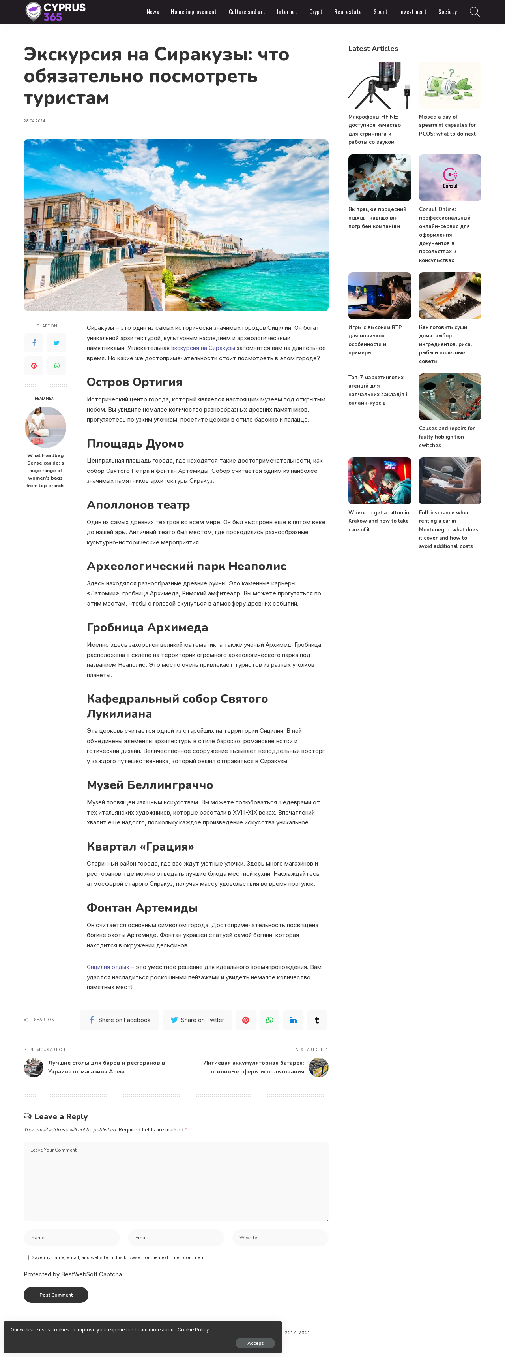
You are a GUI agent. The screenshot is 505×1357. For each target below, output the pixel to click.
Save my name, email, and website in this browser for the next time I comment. (119, 1271)
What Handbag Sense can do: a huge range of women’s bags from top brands (45, 470)
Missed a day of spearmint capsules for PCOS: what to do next (447, 125)
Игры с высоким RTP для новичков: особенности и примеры (379, 336)
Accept (97, 1340)
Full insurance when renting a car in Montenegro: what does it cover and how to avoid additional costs (449, 528)
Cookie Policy (99, 1326)
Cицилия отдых (108, 967)
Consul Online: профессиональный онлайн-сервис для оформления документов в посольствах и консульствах (445, 234)
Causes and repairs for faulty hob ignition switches (446, 436)
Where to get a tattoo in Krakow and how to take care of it (377, 520)
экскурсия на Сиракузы (204, 348)
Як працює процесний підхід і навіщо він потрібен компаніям (377, 218)
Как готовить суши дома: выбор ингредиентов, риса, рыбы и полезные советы (445, 344)
